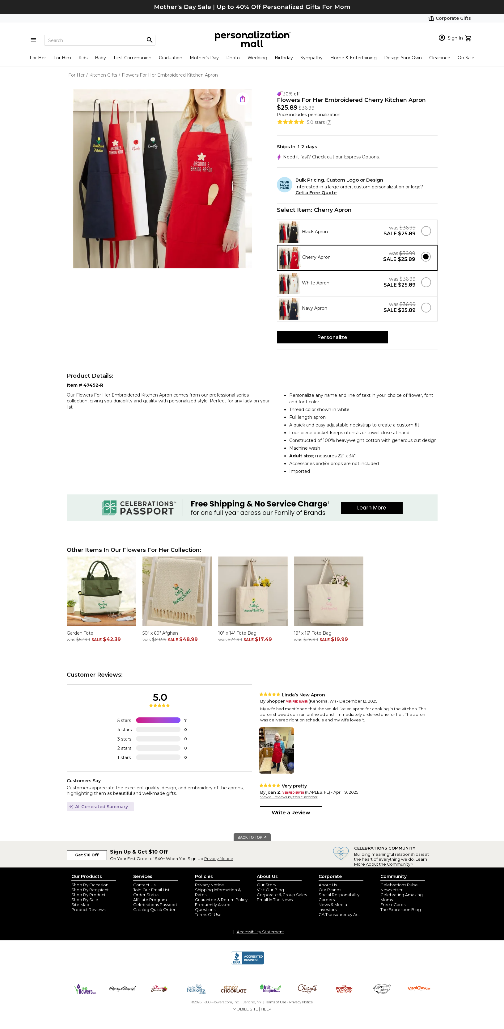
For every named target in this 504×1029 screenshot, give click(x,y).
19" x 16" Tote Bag (313, 633)
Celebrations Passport (155, 904)
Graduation (170, 58)
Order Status (146, 894)
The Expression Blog (400, 909)
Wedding (257, 58)
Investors (328, 909)
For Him (62, 58)
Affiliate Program (150, 899)
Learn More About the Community (390, 862)
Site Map (80, 904)
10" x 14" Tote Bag (237, 633)
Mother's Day (204, 58)
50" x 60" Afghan (160, 633)
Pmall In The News (275, 899)
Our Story (266, 884)
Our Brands (330, 889)
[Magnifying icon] (149, 40)
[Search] (99, 40)
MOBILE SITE (245, 1008)
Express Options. (362, 157)
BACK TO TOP (252, 837)
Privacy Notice (218, 858)
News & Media (333, 904)
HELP (266, 1008)
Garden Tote (80, 633)
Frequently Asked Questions (213, 907)
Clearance (439, 58)
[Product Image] (162, 179)
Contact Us (144, 884)
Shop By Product (88, 894)
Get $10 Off (87, 855)
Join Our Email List (151, 889)
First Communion (132, 58)
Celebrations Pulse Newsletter (399, 887)
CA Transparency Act (339, 914)
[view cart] (469, 38)
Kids (82, 58)
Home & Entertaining (353, 58)
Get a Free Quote (316, 192)
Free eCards (392, 904)
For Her (38, 58)
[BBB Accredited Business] (248, 963)
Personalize (332, 337)
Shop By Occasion (89, 884)
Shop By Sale (84, 899)
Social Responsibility (339, 894)
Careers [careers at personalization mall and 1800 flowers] (327, 899)
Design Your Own (403, 58)
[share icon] (242, 98)
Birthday (284, 58)
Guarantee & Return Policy (221, 899)
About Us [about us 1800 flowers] (328, 884)
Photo (233, 58)
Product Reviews (88, 909)
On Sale (466, 58)
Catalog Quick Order (154, 909)
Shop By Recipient (90, 889)
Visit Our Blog (270, 889)
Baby (100, 58)
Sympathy (311, 58)
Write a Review (291, 813)
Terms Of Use (208, 914)
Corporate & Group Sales (282, 894)
